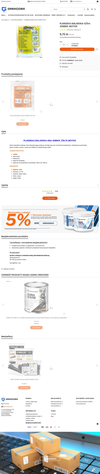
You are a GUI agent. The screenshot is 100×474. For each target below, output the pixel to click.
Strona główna (5, 20)
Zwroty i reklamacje (31, 401)
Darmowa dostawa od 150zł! (84, 401)
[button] (87, 9)
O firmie (53, 414)
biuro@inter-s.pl (15, 263)
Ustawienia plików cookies (33, 416)
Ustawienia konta (56, 404)
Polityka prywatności (32, 414)
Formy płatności (81, 404)
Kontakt (28, 406)
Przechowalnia (55, 406)
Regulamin (29, 404)
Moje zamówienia (56, 401)
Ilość (61, 42)
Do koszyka (22, 124)
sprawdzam (50, 458)
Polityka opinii (30, 420)
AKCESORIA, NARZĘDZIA (16, 20)
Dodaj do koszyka (77, 49)
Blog (52, 416)
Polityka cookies (30, 418)
